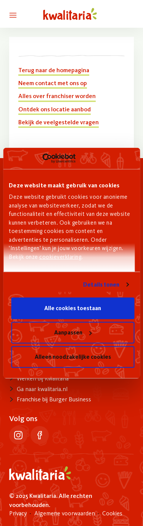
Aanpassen (73, 332)
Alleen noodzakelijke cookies (73, 356)
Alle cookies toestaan (72, 308)
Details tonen (101, 284)
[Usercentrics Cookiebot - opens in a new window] (42, 158)
